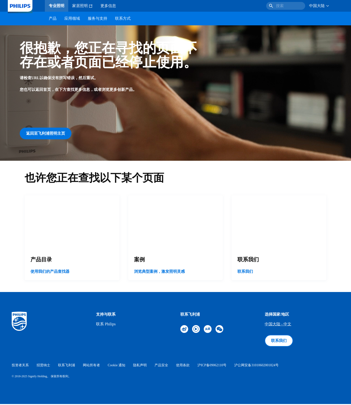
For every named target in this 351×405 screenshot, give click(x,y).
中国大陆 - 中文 (278, 325)
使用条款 (183, 366)
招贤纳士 (43, 366)
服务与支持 (97, 18)
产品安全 (161, 366)
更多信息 (108, 6)
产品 (53, 18)
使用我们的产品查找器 (49, 272)
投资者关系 (20, 366)
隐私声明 (140, 366)
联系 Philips (106, 325)
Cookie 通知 (116, 366)
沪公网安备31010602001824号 (256, 366)
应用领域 (72, 18)
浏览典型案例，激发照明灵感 (159, 272)
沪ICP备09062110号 (211, 366)
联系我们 (245, 272)
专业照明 (56, 6)
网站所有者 (91, 366)
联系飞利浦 (66, 366)
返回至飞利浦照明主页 (45, 133)
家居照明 (82, 6)
